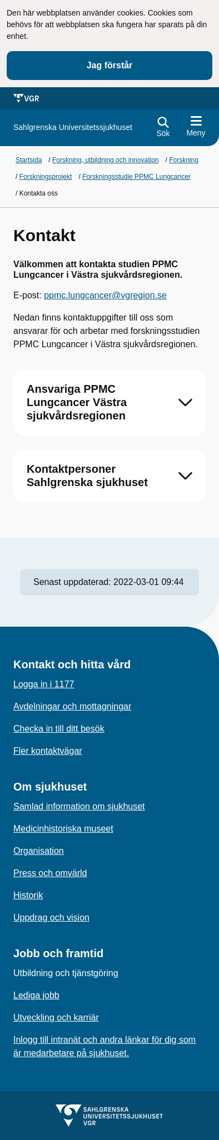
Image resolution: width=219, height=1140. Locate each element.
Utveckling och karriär (56, 1017)
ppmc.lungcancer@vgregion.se (105, 295)
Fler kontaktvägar (47, 751)
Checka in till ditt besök (58, 728)
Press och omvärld (50, 873)
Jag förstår (110, 65)
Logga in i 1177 (43, 684)
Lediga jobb (36, 995)
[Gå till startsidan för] (72, 127)
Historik (28, 895)
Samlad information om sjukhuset (79, 806)
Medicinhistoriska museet (63, 828)
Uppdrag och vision (51, 917)
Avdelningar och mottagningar (72, 706)
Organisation (38, 851)
